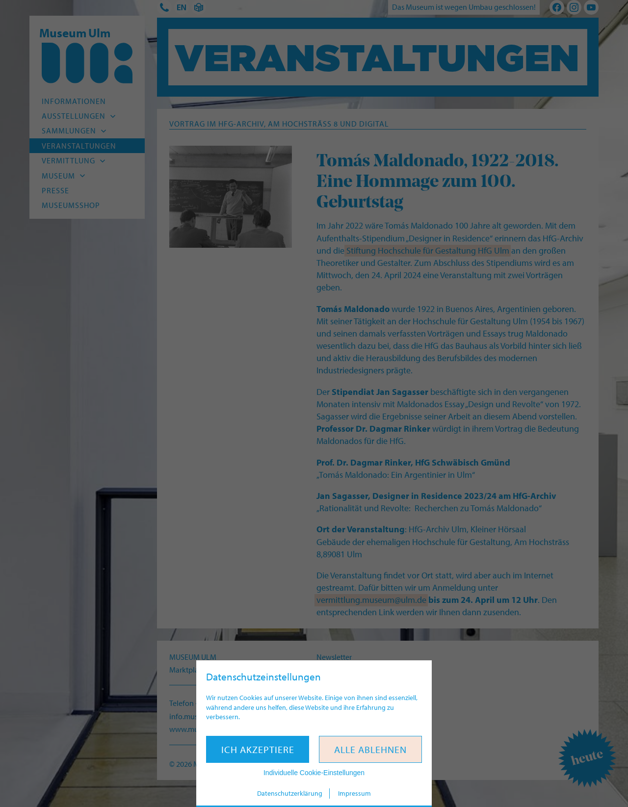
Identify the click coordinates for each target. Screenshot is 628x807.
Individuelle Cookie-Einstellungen (314, 773)
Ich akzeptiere (257, 749)
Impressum (354, 793)
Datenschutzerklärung (289, 793)
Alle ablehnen (370, 749)
